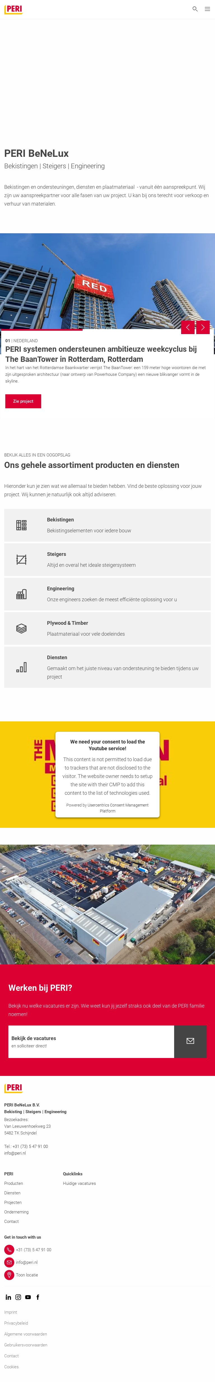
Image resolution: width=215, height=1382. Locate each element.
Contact (11, 1221)
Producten (13, 1183)
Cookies (11, 1366)
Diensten (12, 1192)
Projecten (13, 1202)
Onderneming (16, 1212)
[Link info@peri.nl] (107, 1262)
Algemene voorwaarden (25, 1334)
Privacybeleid (16, 1323)
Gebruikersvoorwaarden (25, 1345)
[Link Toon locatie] (107, 1275)
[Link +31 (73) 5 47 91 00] (107, 1250)
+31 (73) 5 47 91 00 (30, 1146)
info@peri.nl (15, 1153)
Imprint (10, 1312)
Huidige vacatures (79, 1183)
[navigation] (23, 401)
